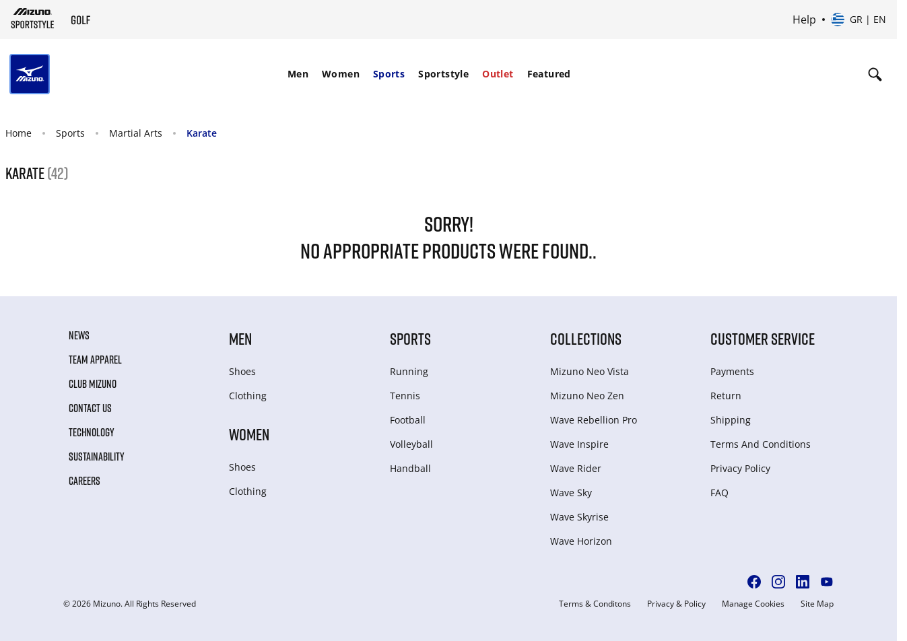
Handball (410, 468)
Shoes (242, 371)
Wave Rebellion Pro (593, 419)
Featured (549, 73)
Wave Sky (571, 492)
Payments (732, 371)
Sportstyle (443, 73)
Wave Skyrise (579, 516)
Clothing (248, 395)
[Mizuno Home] (33, 18)
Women (341, 73)
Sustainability (97, 456)
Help (804, 19)
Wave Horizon (581, 541)
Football (408, 419)
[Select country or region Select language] (858, 19)
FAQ (719, 492)
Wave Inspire (579, 444)
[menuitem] (298, 74)
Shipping (730, 419)
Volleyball (411, 444)
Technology (91, 432)
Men (298, 73)
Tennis (405, 395)
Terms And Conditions (760, 444)
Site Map (817, 604)
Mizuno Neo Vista (589, 371)
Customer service (762, 338)
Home (18, 133)
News (79, 335)
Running (409, 371)
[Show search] (875, 74)
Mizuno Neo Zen (587, 395)
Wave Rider (575, 468)
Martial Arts (135, 133)
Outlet (497, 73)
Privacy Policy (740, 468)
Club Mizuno (92, 384)
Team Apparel (95, 359)
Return (725, 395)
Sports (389, 73)
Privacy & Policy (676, 604)
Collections (586, 338)
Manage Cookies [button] (753, 604)
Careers (84, 480)
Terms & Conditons (595, 604)
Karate (202, 133)
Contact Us (90, 408)
